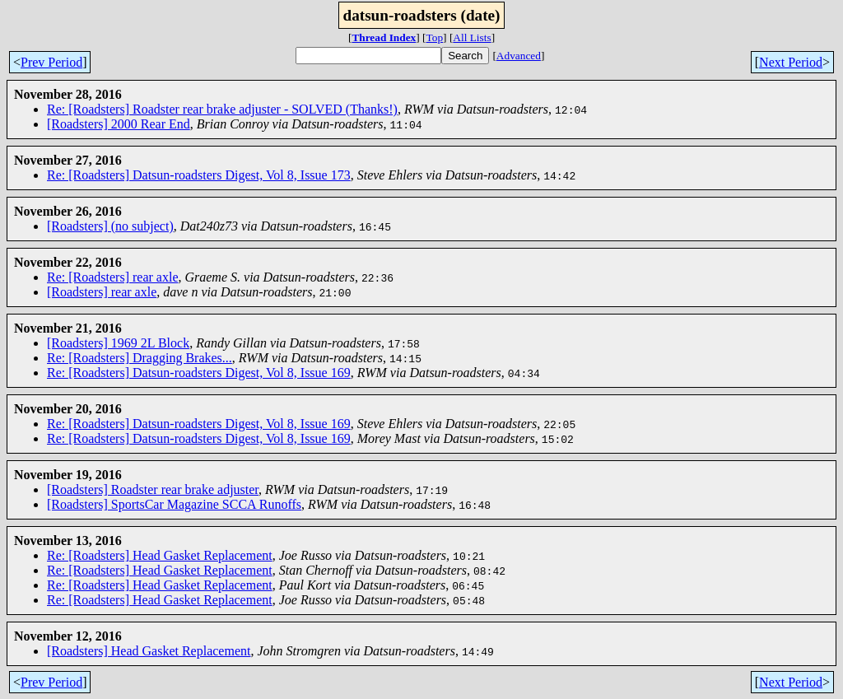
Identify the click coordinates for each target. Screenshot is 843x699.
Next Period (790, 62)
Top (435, 37)
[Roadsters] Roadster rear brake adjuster (152, 489)
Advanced (518, 55)
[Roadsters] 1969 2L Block (118, 343)
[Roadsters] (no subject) (110, 226)
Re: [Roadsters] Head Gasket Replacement (159, 555)
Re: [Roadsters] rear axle (112, 277)
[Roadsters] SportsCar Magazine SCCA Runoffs (174, 504)
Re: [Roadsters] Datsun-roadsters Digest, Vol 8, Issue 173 (199, 175)
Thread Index (384, 37)
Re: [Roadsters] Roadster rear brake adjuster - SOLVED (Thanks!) (222, 109)
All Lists (472, 37)
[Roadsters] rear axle (101, 292)
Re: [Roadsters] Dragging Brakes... (139, 358)
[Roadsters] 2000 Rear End (118, 124)
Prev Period (51, 62)
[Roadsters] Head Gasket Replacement (148, 651)
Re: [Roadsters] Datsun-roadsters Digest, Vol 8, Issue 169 (199, 373)
